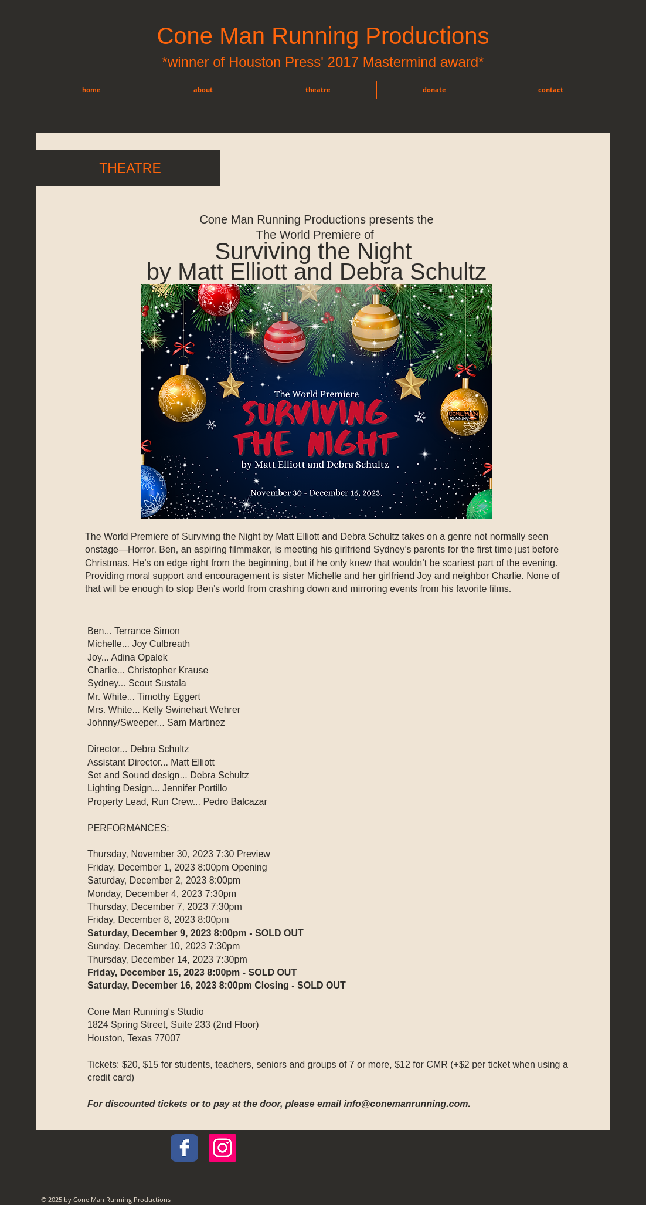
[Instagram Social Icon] (222, 1148)
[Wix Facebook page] (184, 1148)
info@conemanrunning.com (406, 1104)
